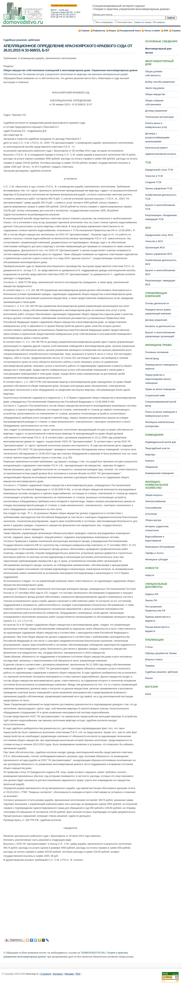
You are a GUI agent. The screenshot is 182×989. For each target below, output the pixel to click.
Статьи (148, 647)
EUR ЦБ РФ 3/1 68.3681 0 (63, 17)
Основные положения (156, 352)
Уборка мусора (153, 520)
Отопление (151, 514)
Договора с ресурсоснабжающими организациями (157, 137)
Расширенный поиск (130, 30)
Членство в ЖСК (154, 241)
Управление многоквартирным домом (114, 70)
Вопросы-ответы (154, 659)
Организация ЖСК (155, 247)
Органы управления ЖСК (158, 254)
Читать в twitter (152, 30)
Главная (85, 30)
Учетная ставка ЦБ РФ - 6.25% (65, 12)
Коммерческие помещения (159, 473)
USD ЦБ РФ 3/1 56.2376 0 (63, 14)
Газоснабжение (153, 507)
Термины (150, 665)
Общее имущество (155, 94)
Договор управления (156, 110)
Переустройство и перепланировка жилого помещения (158, 379)
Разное (149, 678)
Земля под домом (154, 88)
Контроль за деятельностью (160, 326)
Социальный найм (155, 395)
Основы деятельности (157, 303)
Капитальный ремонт (156, 147)
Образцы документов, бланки (161, 653)
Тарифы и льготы (154, 553)
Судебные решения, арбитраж (21, 39)
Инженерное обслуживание (159, 547)
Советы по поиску (142, 22)
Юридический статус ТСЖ (159, 170)
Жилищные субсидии (156, 559)
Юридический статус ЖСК (159, 235)
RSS (166, 30)
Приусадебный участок (157, 448)
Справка (176, 30)
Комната (149, 460)
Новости (149, 575)
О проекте (45, 974)
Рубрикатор (99, 30)
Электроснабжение (155, 501)
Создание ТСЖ (153, 182)
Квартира (150, 454)
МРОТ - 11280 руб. (60, 10)
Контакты (58, 974)
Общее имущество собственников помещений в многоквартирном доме (46, 70)
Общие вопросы (153, 495)
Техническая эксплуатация (159, 117)
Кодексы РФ (151, 594)
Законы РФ (151, 600)
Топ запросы (159, 22)
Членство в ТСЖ (154, 176)
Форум (112, 30)
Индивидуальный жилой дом (160, 442)
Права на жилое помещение (160, 389)
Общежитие (151, 467)
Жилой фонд (152, 358)
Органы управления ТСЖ (158, 188)
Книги (148, 694)
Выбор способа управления (160, 82)
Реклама (69, 974)
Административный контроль (160, 154)
